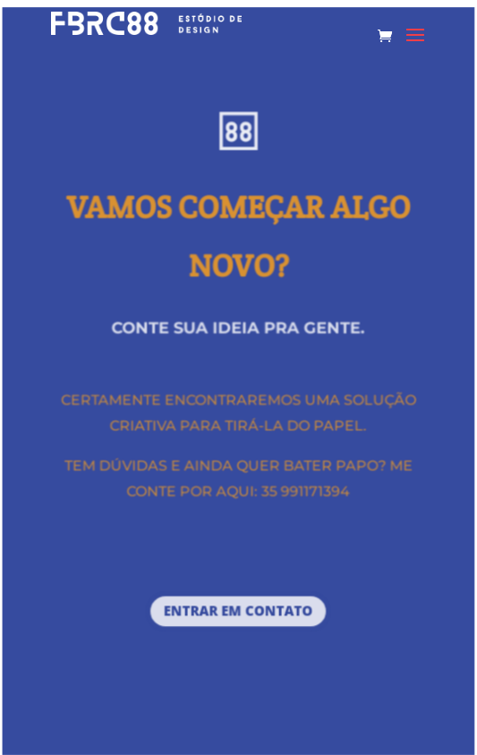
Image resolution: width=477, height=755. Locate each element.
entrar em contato (238, 612)
